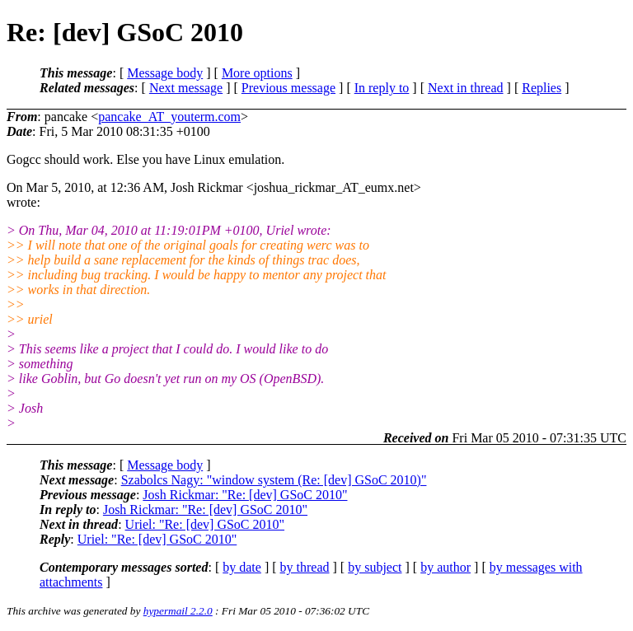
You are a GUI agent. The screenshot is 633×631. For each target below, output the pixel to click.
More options (257, 73)
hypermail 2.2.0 (178, 611)
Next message (186, 88)
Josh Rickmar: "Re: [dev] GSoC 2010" (245, 495)
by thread (305, 567)
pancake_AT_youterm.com (169, 117)
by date (242, 567)
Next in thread (466, 88)
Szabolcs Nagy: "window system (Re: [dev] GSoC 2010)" (274, 480)
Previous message (288, 88)
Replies (541, 88)
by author (445, 567)
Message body (165, 73)
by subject (374, 567)
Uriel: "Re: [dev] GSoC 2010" (204, 524)
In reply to (382, 88)
